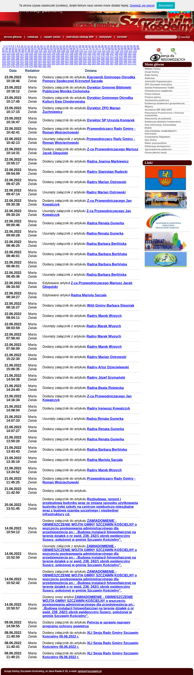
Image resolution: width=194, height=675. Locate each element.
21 (57, 46)
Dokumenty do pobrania (158, 118)
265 (103, 63)
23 (63, 46)
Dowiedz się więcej (142, 5)
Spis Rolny (151, 140)
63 (54, 48)
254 (53, 63)
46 (137, 46)
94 (16, 51)
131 (40, 53)
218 (26, 61)
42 (125, 46)
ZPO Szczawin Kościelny (158, 84)
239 (121, 61)
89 (138, 48)
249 (31, 63)
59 (42, 48)
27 (76, 46)
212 (134, 58)
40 (118, 46)
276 (17, 66)
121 (130, 51)
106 (63, 51)
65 (61, 48)
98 (29, 51)
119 (121, 51)
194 (53, 58)
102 (45, 51)
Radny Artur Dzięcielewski (108, 367)
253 (49, 63)
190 (35, 58)
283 (49, 66)
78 (103, 48)
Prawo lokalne (152, 94)
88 (135, 48)
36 (105, 46)
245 (13, 63)
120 (126, 51)
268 (116, 63)
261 (85, 63)
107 (67, 51)
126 (17, 53)
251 (40, 63)
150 (125, 53)
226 (62, 61)
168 (71, 56)
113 (94, 51)
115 (103, 51)
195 (58, 58)
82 (116, 48)
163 (49, 56)
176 (107, 56)
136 (62, 53)
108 (72, 51)
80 (109, 48)
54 (26, 48)
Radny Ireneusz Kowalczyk (108, 408)
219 (31, 61)
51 (16, 48)
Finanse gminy (153, 97)
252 (44, 63)
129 (31, 53)
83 (119, 48)
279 (31, 66)
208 (116, 58)
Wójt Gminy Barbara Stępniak (110, 305)
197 (67, 58)
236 (107, 61)
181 (130, 56)
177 (112, 56)
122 (135, 51)
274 (8, 66)
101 (41, 51)
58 (38, 48)
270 (125, 63)
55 (29, 48)
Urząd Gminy (152, 72)
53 (22, 48)
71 (80, 48)
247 (22, 63)
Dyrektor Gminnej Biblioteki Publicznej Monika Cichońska (87, 89)
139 (76, 53)
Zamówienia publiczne (157, 100)
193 (49, 58)
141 (85, 53)
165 (58, 56)
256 (62, 63)
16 (41, 46)
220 (35, 61)
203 (94, 58)
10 (22, 46)
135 (58, 53)
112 (90, 51)
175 (103, 56)
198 (71, 58)
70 (77, 48)
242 (134, 61)
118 (117, 51)
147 (112, 53)
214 (8, 61)
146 (107, 53)
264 (98, 63)
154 (8, 56)
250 (35, 63)
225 (58, 61)
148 (116, 53)
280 (35, 66)
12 (28, 46)
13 (31, 46)
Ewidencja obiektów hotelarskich (163, 121)
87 (132, 48)
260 (80, 63)
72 (83, 48)
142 (89, 53)
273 (4, 66)
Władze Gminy (152, 68)
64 (58, 48)
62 (51, 48)
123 (4, 53)
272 (134, 63)
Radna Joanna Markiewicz (108, 161)
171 (85, 56)
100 (36, 51)
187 (22, 58)
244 (8, 63)
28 (79, 46)
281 (40, 66)
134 (53, 53)
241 (130, 61)
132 (44, 53)
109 (76, 51)
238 (116, 61)
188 (26, 58)
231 (85, 61)
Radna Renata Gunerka (105, 223)
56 (32, 48)
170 (80, 56)
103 (49, 51)
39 (115, 46)
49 (10, 48)
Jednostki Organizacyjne (158, 81)
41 (121, 46)
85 (125, 48)
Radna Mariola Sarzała (89, 295)
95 (19, 51)
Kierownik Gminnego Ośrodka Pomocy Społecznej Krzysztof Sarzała (89, 79)
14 (35, 46)
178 (116, 56)
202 (89, 58)
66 (64, 48)
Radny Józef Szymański (106, 377)
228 (71, 61)
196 (62, 58)
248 (26, 63)
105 (58, 51)
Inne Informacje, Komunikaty (160, 124)
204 (98, 58)
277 (22, 66)
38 (112, 46)
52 (19, 48)
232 (89, 61)
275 (13, 66)
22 (60, 46)
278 (26, 66)
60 (45, 48)
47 (3, 48)
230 (80, 61)
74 (90, 48)
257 (67, 63)
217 (22, 61)
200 (80, 58)
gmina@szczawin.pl (90, 671)
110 (81, 51)
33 (96, 46)
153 (4, 56)
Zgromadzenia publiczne (158, 149)
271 (130, 63)
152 (134, 53)
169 (76, 56)
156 (17, 56)
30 (86, 46)
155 (13, 56)
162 (44, 56)
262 (89, 63)
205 (103, 58)
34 (99, 46)
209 (121, 58)
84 (122, 48)
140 (80, 53)
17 (44, 46)
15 (38, 46)
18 (47, 46)
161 (40, 56)
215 (13, 61)
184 (8, 58)
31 (89, 46)
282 (44, 66)
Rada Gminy (151, 75)
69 (74, 48)
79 (106, 48)
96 (22, 51)
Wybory (149, 106)
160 (35, 56)
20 (54, 46)
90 (3, 51)
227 (67, 61)
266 (107, 63)
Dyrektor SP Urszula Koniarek (110, 120)
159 (31, 56)
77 (99, 48)
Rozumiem (166, 5)
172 (89, 56)
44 (131, 46)
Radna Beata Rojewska (105, 388)
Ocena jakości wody (156, 152)
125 (13, 53)
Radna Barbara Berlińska (106, 244)
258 (71, 63)
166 (62, 56)
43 (128, 46)
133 (49, 53)
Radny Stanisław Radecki (107, 171)
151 (130, 53)
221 (40, 61)
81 (112, 48)
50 (13, 48)
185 (13, 58)
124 (8, 53)
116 (108, 51)
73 (87, 48)
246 (17, 63)
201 (85, 58)
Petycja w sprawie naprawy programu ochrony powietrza (86, 624)
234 (98, 61)
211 (130, 58)
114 (99, 51)
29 (83, 46)
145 (103, 53)
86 (128, 48)
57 (35, 48)
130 (35, 53)
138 (71, 53)
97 (26, 51)
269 (121, 63)
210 (125, 58)
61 (48, 48)
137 (67, 53)
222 (44, 61)
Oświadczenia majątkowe (158, 90)
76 (96, 48)
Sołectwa (150, 78)
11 (25, 46)
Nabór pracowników (156, 143)
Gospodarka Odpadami (157, 136)
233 (94, 61)
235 (103, 61)
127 (22, 53)
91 (6, 51)
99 (32, 51)
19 (51, 46)
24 (67, 46)
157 (22, 56)
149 (121, 53)
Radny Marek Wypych (104, 316)
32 (92, 46)
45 (134, 46)
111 (85, 51)
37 (108, 46)
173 (94, 56)
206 (107, 58)
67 (67, 48)
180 (125, 56)
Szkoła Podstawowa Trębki (159, 87)
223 (49, 61)
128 (26, 53)
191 (40, 58)
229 (76, 61)
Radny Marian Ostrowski (106, 182)
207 (112, 58)
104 (54, 51)
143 (94, 53)
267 (112, 63)
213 (4, 61)
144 (98, 53)
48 (6, 48)
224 (53, 61)
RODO (148, 128)
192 (44, 58)
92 (10, 51)
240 (125, 61)
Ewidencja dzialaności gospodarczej (165, 103)
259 (76, 63)
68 (71, 48)
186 (17, 58)
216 (17, 61)
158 (26, 56)
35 (102, 46)
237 (112, 61)
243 (4, 63)
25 (70, 46)
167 (67, 56)
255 (58, 63)
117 (112, 51)
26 (73, 46)
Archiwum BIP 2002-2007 (158, 109)
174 (98, 56)
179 (121, 56)
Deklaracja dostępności (158, 146)
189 (31, 58)
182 (134, 56)
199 (76, 58)
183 (4, 58)
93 (13, 51)
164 (53, 56)
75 (93, 48)
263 (94, 63)
